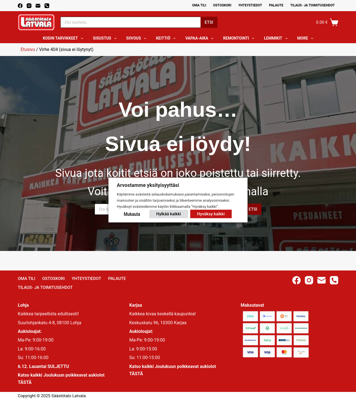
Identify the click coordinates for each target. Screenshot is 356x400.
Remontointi (239, 38)
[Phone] (46, 5)
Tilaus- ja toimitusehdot (312, 5)
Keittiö (167, 38)
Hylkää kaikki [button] (168, 213)
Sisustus (106, 38)
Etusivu (28, 49)
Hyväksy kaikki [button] (211, 213)
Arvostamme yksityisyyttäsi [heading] (148, 185)
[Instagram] (29, 5)
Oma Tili (199, 5)
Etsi (209, 22)
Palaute (276, 5)
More (306, 38)
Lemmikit (277, 38)
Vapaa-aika (200, 38)
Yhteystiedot (250, 5)
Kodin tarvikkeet (64, 38)
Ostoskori (222, 5)
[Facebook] (20, 5)
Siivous (137, 38)
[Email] (38, 5)
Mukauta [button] (132, 213)
